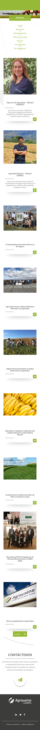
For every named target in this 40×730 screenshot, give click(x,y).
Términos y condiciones (13, 724)
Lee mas (20, 634)
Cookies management (27, 724)
